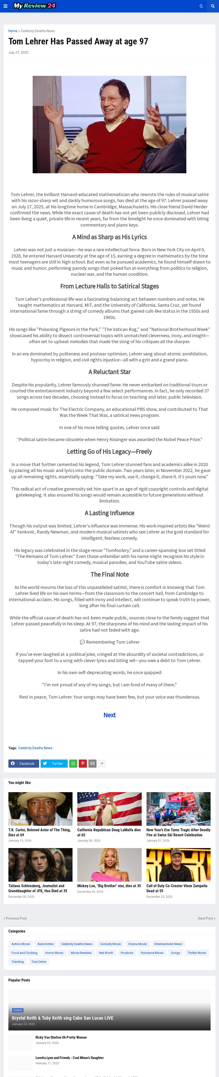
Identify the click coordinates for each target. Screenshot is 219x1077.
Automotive (45, 944)
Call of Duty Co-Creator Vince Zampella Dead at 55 (176, 888)
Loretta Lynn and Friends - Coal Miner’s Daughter (70, 1058)
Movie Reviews (81, 953)
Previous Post (16, 918)
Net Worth (106, 953)
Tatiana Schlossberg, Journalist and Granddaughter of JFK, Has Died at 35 (37, 888)
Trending (18, 961)
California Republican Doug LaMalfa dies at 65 (109, 832)
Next (109, 715)
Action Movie (21, 944)
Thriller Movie (197, 953)
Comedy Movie (110, 944)
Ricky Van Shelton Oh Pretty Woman (61, 1037)
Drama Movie (137, 944)
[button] (5, 6)
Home (13, 31)
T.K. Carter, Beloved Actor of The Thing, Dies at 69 (39, 832)
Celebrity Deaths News (38, 31)
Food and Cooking (24, 953)
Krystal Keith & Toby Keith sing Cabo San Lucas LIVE (62, 1018)
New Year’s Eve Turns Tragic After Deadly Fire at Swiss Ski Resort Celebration (178, 832)
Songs (175, 953)
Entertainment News (168, 944)
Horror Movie (54, 953)
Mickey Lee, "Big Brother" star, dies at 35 (109, 886)
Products (127, 953)
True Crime (38, 961)
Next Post (205, 918)
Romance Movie (152, 953)
